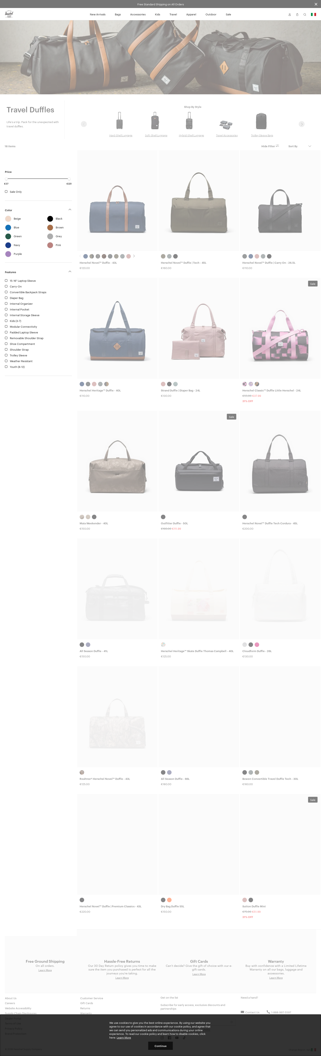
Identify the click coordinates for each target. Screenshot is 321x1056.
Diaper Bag (16, 298)
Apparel (191, 14)
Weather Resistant (21, 361)
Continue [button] (161, 1046)
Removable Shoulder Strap (26, 338)
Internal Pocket (19, 309)
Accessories (138, 14)
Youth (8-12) (17, 366)
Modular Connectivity (23, 326)
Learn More (124, 1037)
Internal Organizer (21, 303)
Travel (173, 14)
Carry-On (16, 286)
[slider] (6, 178)
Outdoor (211, 14)
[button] (289, 14)
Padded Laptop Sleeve (24, 332)
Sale (228, 14)
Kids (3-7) (15, 321)
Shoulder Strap (19, 349)
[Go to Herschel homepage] (9, 14)
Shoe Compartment (22, 344)
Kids (157, 14)
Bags (118, 14)
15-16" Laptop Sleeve (23, 280)
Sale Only (16, 191)
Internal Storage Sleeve (25, 315)
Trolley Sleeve (18, 355)
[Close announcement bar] (316, 4)
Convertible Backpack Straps (28, 292)
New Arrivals (97, 14)
